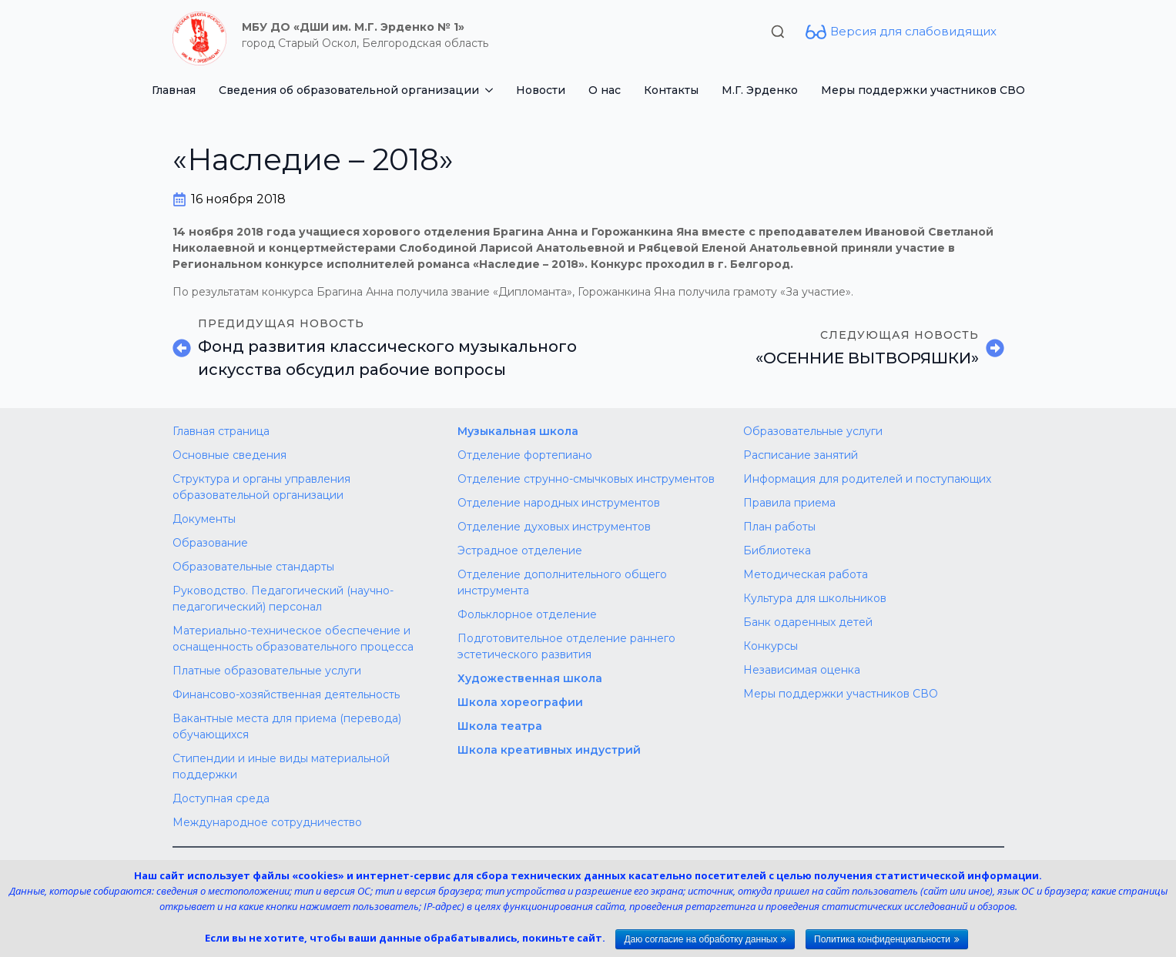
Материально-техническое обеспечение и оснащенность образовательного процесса (293, 639)
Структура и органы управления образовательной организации (261, 487)
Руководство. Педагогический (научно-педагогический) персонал (283, 599)
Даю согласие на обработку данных (700, 939)
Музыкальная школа (517, 431)
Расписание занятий (800, 455)
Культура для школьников (814, 598)
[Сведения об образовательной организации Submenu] (491, 90)
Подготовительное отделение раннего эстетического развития (566, 646)
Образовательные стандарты (253, 567)
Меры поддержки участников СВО (923, 90)
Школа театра (499, 726)
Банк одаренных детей (808, 622)
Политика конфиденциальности (882, 939)
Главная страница (221, 431)
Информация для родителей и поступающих (867, 479)
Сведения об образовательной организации (349, 90)
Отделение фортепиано (524, 455)
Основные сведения (229, 455)
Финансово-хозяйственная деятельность (286, 694)
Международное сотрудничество (267, 822)
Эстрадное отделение (519, 550)
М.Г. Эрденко (760, 90)
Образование (210, 543)
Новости (540, 90)
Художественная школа (529, 678)
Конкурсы (770, 646)
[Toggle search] (778, 32)
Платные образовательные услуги (267, 671)
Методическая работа (805, 574)
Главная (174, 90)
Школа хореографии (520, 702)
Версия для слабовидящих (913, 31)
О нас (604, 90)
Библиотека (777, 550)
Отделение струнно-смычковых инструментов (586, 479)
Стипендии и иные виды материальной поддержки (281, 766)
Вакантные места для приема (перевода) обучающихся (287, 726)
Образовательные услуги (813, 431)
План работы (779, 527)
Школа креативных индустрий (549, 750)
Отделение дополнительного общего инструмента (562, 582)
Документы (204, 519)
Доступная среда (221, 798)
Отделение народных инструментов (558, 503)
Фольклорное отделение (527, 614)
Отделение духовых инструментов (554, 527)
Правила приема (789, 503)
